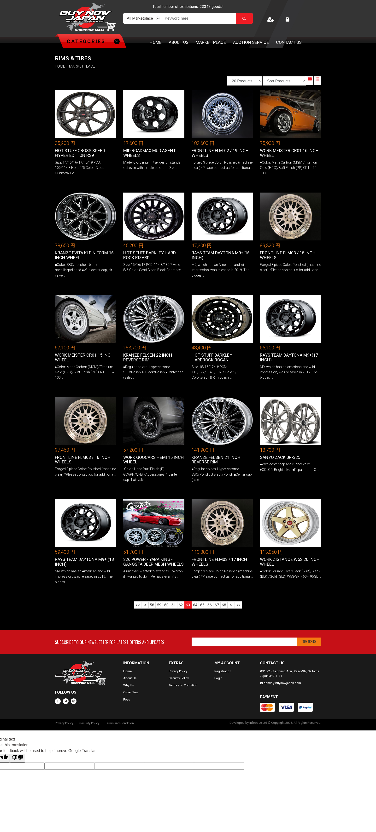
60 (166, 605)
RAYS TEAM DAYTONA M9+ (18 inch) (84, 562)
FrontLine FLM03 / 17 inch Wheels (219, 562)
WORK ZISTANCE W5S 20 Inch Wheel (290, 562)
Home (156, 42)
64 (195, 605)
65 (202, 605)
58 (152, 605)
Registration (222, 671)
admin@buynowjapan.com (282, 683)
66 (209, 605)
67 (217, 605)
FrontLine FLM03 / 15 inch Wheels (288, 255)
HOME (60, 66)
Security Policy (179, 678)
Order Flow (130, 692)
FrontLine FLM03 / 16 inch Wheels (83, 460)
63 (188, 605)
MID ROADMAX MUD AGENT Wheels (149, 153)
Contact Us (289, 42)
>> (238, 605)
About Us (178, 42)
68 (224, 605)
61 (173, 605)
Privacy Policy (178, 671)
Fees (126, 699)
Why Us (128, 685)
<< (137, 605)
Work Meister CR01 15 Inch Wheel (84, 357)
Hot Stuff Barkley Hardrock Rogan (212, 357)
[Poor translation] (17, 758)
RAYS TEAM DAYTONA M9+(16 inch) (221, 255)
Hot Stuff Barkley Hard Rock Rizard (149, 255)
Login (218, 678)
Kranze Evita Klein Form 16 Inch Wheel (84, 255)
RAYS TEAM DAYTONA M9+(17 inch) (289, 357)
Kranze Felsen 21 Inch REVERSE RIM (216, 460)
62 (181, 605)
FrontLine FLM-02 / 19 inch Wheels (220, 153)
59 (159, 605)
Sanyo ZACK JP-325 (280, 457)
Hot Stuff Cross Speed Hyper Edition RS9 (80, 153)
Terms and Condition (183, 685)
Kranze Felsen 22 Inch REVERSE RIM (147, 357)
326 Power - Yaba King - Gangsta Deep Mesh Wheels (153, 562)
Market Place (211, 42)
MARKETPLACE (82, 66)
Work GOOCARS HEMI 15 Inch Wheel (153, 460)
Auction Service (251, 42)
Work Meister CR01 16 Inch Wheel (289, 153)
